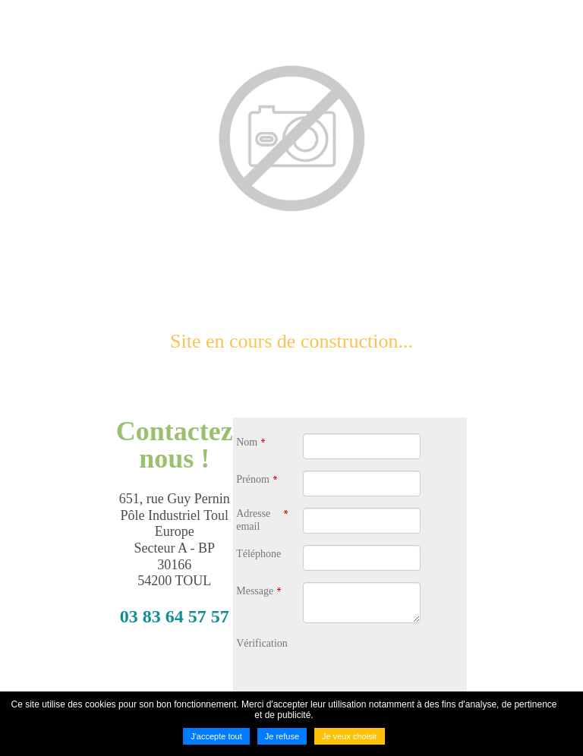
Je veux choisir (349, 736)
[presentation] (418, 664)
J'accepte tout (216, 736)
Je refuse (282, 736)
